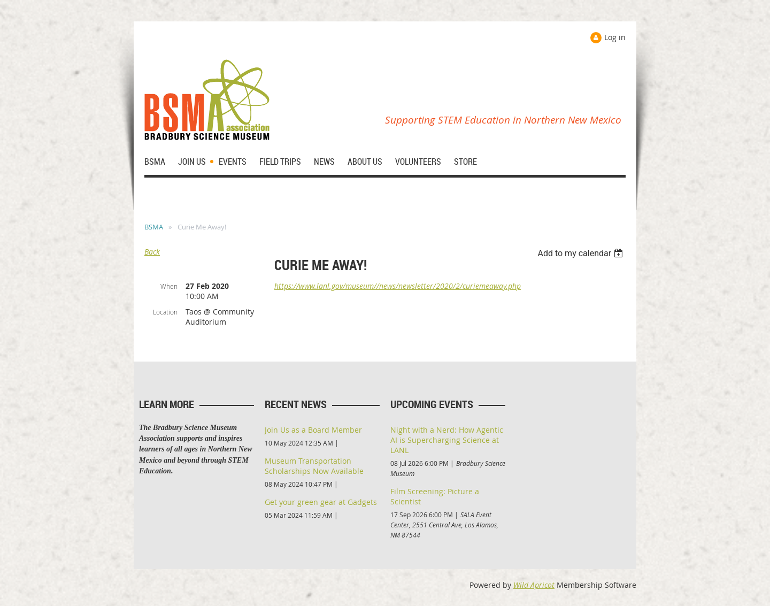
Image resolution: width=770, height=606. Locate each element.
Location (165, 312)
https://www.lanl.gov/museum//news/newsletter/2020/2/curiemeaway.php (397, 286)
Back (152, 252)
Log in (615, 37)
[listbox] (581, 253)
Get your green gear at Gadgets (321, 502)
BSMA (153, 227)
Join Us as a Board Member (313, 430)
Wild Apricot (534, 585)
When (169, 286)
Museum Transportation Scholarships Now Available (314, 466)
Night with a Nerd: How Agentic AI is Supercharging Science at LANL (446, 440)
